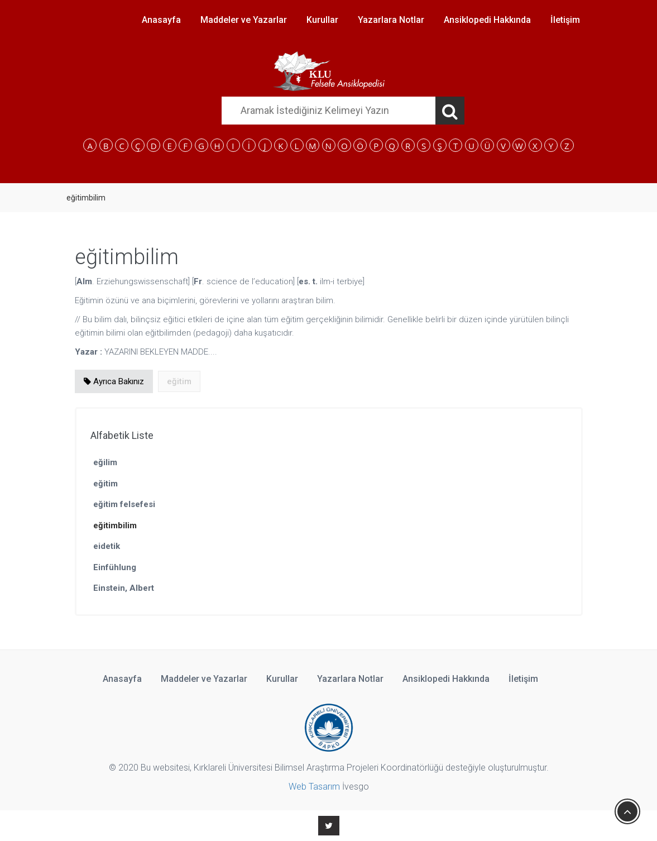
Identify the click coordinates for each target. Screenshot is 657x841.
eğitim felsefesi (124, 504)
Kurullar (322, 20)
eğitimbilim (115, 525)
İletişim (565, 20)
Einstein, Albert (123, 588)
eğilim (105, 462)
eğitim (105, 484)
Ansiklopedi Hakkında (487, 20)
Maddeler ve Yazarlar (243, 20)
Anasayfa (161, 20)
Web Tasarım (314, 786)
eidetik (106, 546)
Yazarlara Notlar (391, 20)
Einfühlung (114, 567)
